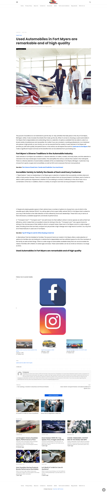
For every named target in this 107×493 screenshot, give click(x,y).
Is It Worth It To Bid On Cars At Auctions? (27, 413)
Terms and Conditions (64, 5)
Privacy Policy (28, 5)
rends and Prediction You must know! (51, 167)
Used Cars (24, 32)
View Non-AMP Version (58, 489)
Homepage (18, 32)
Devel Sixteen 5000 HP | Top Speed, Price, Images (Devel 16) (53, 439)
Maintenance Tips (20, 464)
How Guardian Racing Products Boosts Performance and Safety (27, 468)
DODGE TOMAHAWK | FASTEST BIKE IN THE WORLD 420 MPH (77, 439)
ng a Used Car (49, 233)
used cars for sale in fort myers (24, 362)
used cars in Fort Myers (80, 146)
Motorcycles (70, 434)
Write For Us (82, 5)
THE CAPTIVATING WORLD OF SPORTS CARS (76, 350)
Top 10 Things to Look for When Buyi (33, 233)
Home (22, 5)
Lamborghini (19, 434)
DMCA (55, 5)
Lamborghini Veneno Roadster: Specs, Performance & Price (27, 439)
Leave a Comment (53, 395)
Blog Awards (74, 5)
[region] (53, 18)
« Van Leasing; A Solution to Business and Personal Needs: (32, 387)
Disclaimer (49, 5)
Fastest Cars (45, 434)
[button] (53, 292)
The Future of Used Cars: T (30, 167)
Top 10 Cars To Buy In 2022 (47, 350)
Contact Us (42, 5)
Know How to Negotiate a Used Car (51, 413)
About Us (36, 5)
